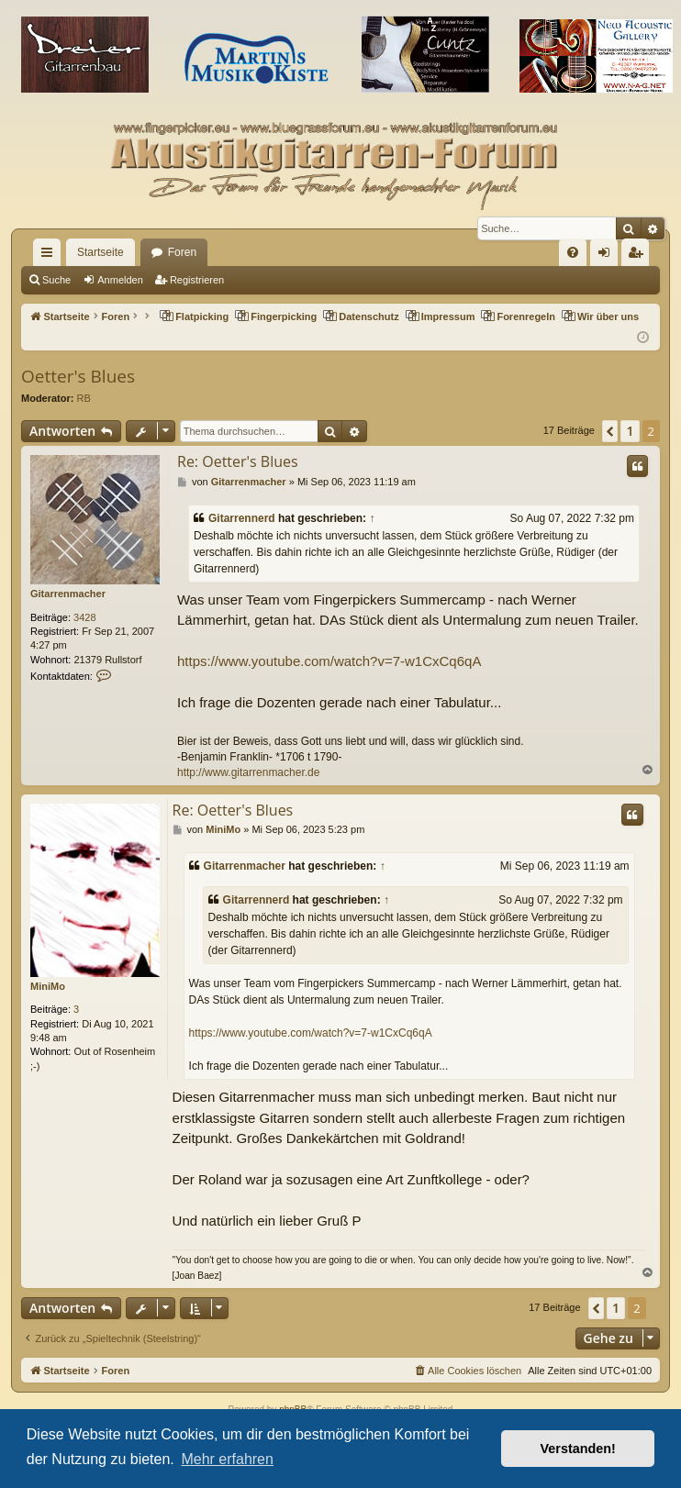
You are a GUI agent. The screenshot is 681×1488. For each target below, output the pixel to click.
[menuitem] (572, 252)
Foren (182, 252)
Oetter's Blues (78, 376)
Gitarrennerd (241, 518)
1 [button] (629, 430)
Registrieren (197, 279)
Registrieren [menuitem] (639, 256)
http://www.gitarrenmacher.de (248, 772)
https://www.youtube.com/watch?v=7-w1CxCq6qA (329, 661)
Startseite (100, 252)
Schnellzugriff (50, 256)
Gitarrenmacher (68, 593)
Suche (56, 279)
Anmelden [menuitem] (608, 256)
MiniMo (47, 986)
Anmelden (120, 279)
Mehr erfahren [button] (227, 1459)
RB (84, 398)
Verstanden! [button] (578, 1448)
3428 (84, 617)
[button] (610, 431)
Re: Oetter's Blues (237, 461)
